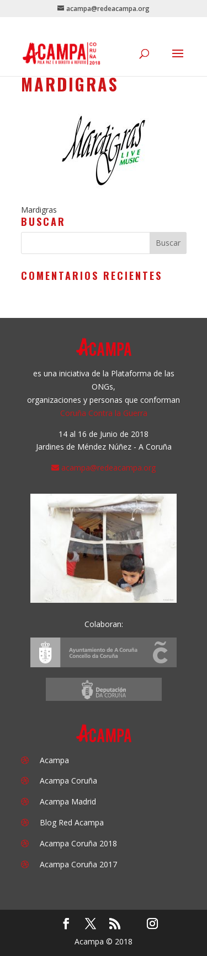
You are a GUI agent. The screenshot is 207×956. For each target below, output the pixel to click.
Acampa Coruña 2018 (78, 843)
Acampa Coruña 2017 (78, 864)
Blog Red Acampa (72, 822)
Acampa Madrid (68, 801)
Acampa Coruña (68, 780)
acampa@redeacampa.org (108, 467)
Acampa (54, 760)
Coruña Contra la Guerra (103, 413)
